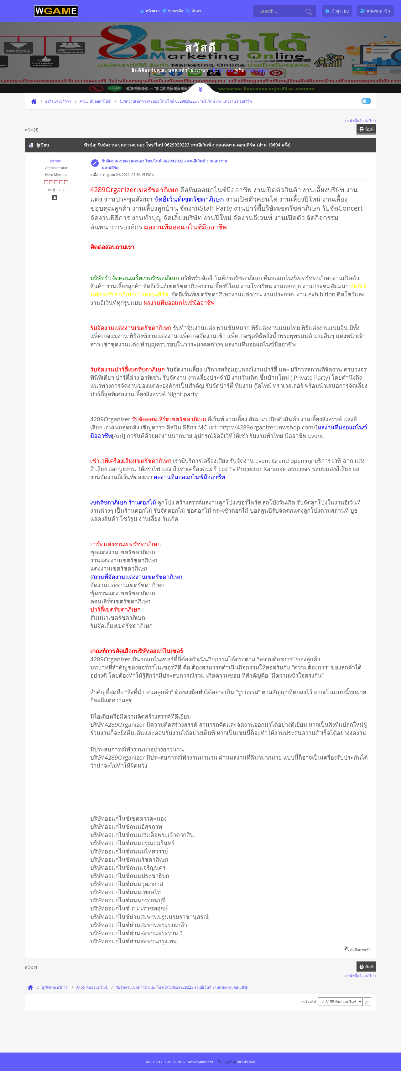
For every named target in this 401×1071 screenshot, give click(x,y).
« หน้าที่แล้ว (354, 120)
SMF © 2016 (175, 1062)
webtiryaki (246, 1061)
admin (55, 161)
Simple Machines (200, 1062)
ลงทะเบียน (257, 70)
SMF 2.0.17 (153, 1062)
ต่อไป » (370, 120)
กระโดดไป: (308, 1001)
